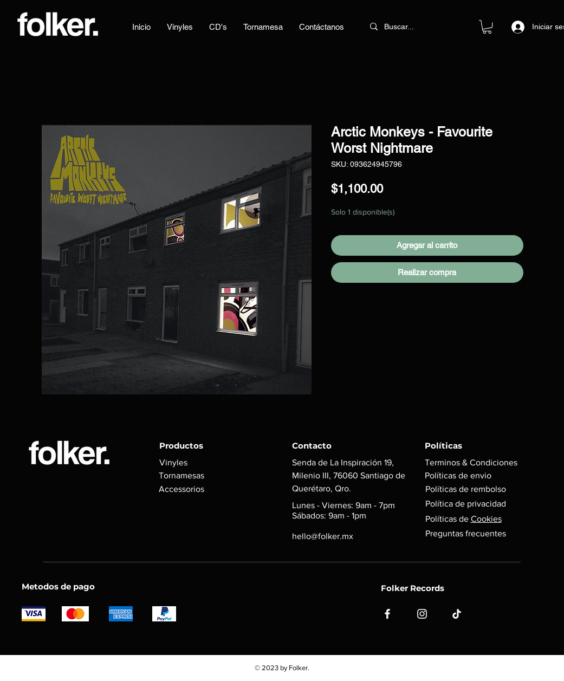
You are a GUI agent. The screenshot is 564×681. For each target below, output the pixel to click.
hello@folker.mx (322, 536)
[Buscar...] (408, 26)
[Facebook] (387, 613)
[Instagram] (422, 613)
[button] (487, 27)
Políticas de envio (458, 475)
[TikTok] (456, 613)
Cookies (486, 518)
